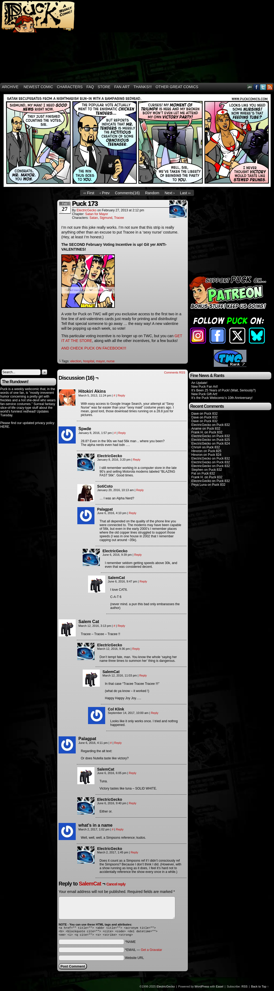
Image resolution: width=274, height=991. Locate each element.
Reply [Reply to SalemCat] (143, 581)
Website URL (134, 959)
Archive (10, 87)
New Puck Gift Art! (204, 394)
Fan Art (122, 87)
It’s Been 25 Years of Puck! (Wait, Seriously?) (223, 390)
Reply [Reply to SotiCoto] (140, 490)
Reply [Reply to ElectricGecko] (136, 459)
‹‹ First (88, 193)
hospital (88, 361)
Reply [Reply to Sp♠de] (122, 432)
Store (104, 87)
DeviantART (249, 87)
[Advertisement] (178, 41)
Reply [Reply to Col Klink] (154, 712)
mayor (100, 361)
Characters (69, 87)
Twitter (263, 87)
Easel (219, 988)
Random (152, 193)
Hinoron (197, 451)
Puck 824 (223, 443)
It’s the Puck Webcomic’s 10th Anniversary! (222, 398)
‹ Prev (104, 193)
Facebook (256, 87)
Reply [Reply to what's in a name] (119, 829)
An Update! (199, 383)
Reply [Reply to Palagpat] (132, 513)
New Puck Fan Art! (204, 386)
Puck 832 (211, 413)
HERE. (5, 427)
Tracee (119, 218)
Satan (93, 218)
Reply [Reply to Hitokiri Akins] (121, 395)
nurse (110, 361)
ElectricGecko (86, 210)
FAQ (90, 87)
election (75, 361)
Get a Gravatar (151, 951)
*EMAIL (143, 951)
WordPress (202, 988)
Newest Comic (38, 87)
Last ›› (185, 193)
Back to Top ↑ (260, 988)
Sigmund (106, 218)
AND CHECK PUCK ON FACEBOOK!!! (93, 348)
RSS (270, 87)
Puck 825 (223, 440)
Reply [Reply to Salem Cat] (121, 625)
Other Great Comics (176, 87)
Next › (169, 193)
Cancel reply (115, 884)
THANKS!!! (143, 87)
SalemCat (90, 884)
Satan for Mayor (96, 214)
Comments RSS (174, 372)
